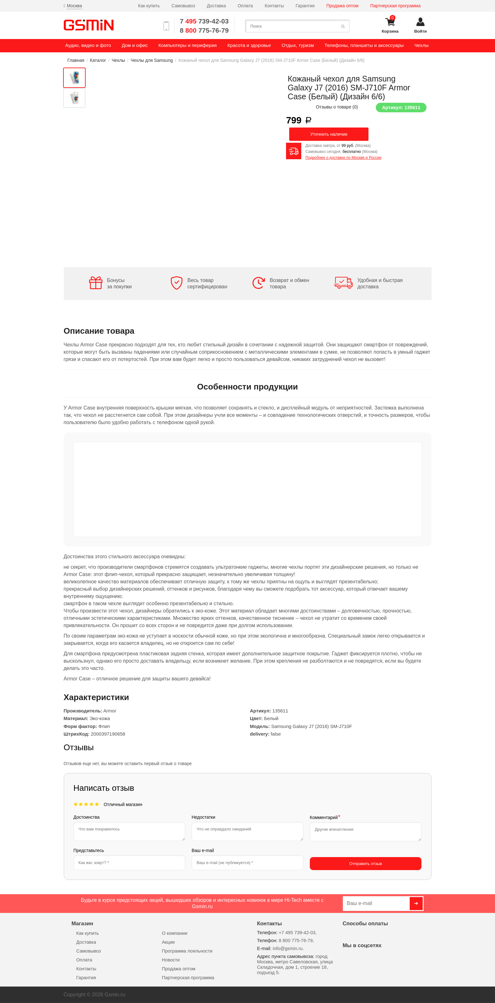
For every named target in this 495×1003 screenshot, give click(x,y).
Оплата (245, 5)
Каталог (98, 60)
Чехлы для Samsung (152, 60)
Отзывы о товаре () (337, 106)
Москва (74, 5)
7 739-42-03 (204, 21)
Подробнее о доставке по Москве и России (343, 157)
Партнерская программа (395, 5)
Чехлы (118, 60)
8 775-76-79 (204, 30)
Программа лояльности (187, 951)
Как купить (149, 5)
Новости (171, 959)
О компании (174, 933)
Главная (76, 60)
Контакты (274, 5)
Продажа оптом (342, 5)
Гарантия (305, 5)
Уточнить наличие (328, 134)
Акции (168, 942)
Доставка (216, 5)
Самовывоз (183, 5)
